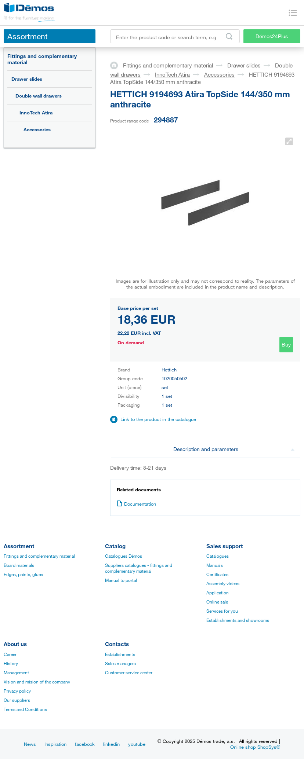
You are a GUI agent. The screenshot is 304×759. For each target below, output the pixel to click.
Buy (286, 344)
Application (217, 592)
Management (16, 672)
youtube (136, 744)
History (11, 663)
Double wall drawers (38, 96)
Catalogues (217, 556)
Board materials (19, 565)
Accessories (37, 129)
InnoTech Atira (36, 112)
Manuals (214, 565)
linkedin (111, 744)
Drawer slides (26, 79)
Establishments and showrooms (237, 620)
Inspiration (55, 744)
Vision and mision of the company (37, 682)
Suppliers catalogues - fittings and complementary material (138, 568)
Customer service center (128, 672)
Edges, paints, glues (23, 574)
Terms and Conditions (25, 709)
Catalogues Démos (123, 556)
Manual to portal (121, 580)
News (30, 744)
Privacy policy (17, 691)
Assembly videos (222, 583)
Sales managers (120, 663)
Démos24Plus (272, 36)
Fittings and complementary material (42, 59)
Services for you (222, 611)
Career (10, 654)
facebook (85, 744)
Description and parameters (234, 449)
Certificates (217, 574)
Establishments (120, 654)
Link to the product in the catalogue (158, 419)
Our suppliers (17, 700)
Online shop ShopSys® (255, 747)
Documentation (136, 504)
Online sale (217, 602)
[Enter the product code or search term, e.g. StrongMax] (175, 36)
